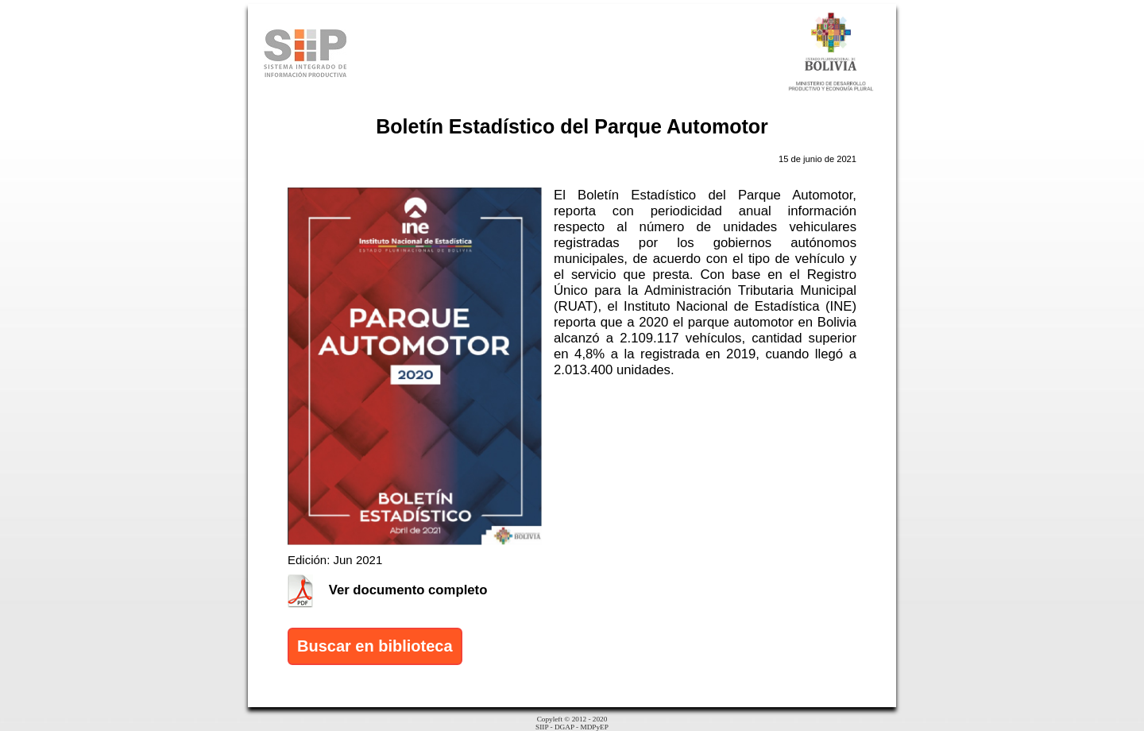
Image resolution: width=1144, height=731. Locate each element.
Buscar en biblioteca (375, 646)
